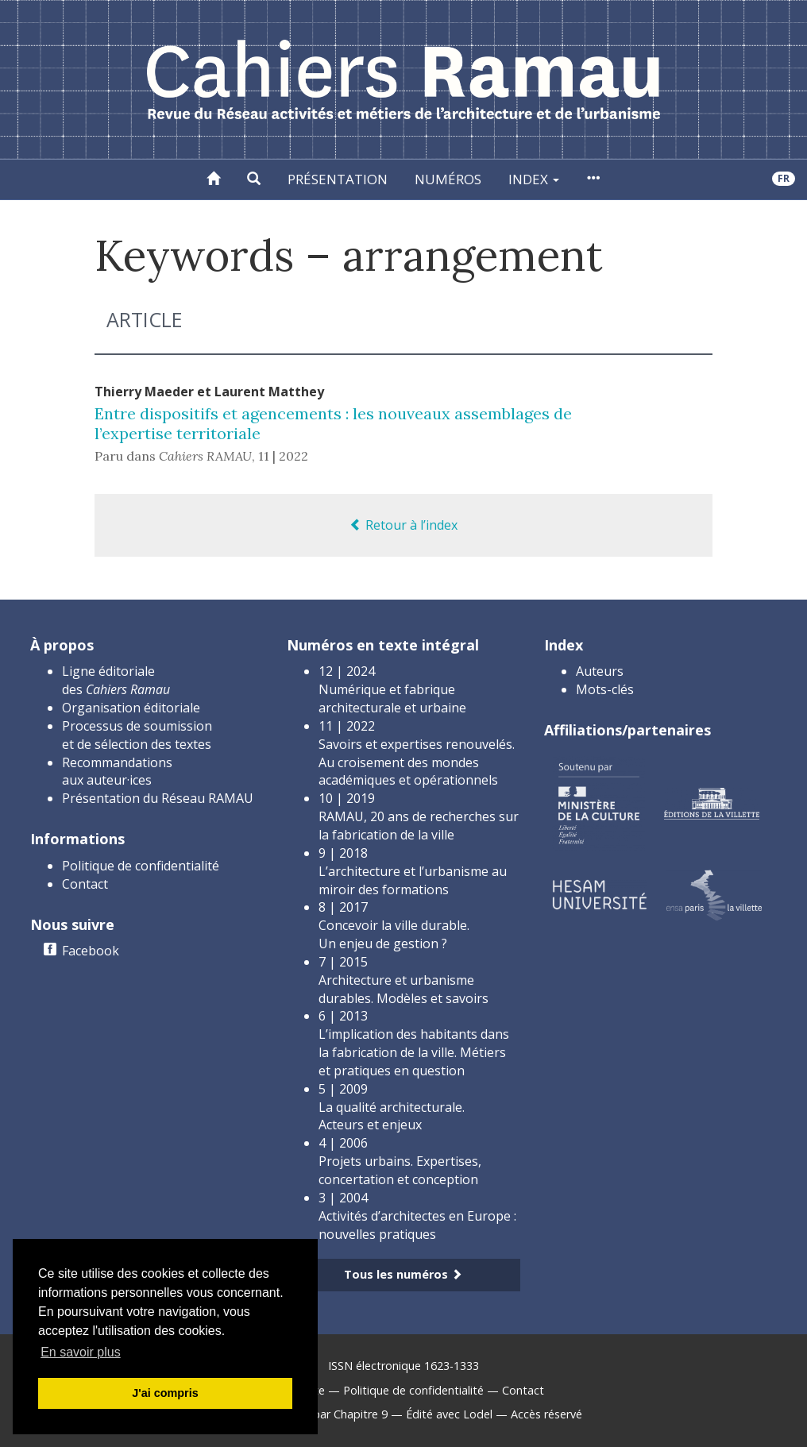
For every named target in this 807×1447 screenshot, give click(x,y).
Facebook (90, 950)
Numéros (448, 179)
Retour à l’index (403, 525)
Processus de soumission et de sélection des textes (137, 735)
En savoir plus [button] (81, 1352)
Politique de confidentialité (140, 865)
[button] (253, 179)
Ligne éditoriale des (116, 680)
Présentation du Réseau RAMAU (157, 798)
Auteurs (600, 671)
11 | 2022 (283, 456)
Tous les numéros (403, 1274)
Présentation (338, 179)
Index (533, 179)
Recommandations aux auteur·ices (117, 771)
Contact (85, 884)
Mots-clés (605, 689)
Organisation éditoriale (131, 707)
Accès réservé (546, 1414)
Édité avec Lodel (449, 1414)
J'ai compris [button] (165, 1393)
